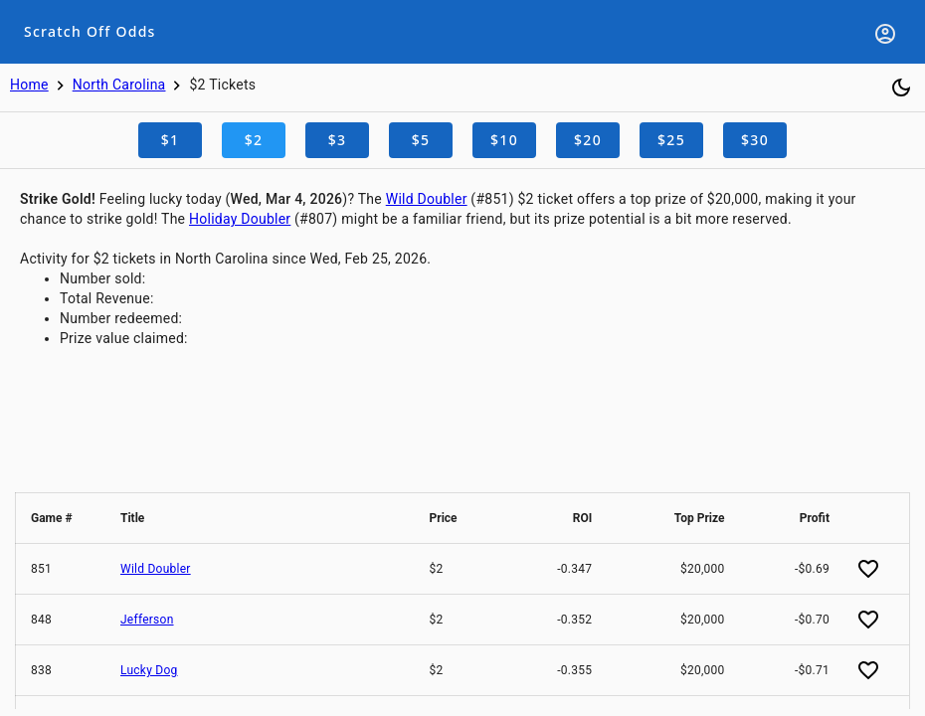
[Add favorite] (868, 569)
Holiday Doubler (239, 219)
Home (29, 84)
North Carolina (119, 84)
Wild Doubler (426, 199)
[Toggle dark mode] (901, 87)
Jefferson (147, 619)
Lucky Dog (149, 670)
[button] (61, 518)
